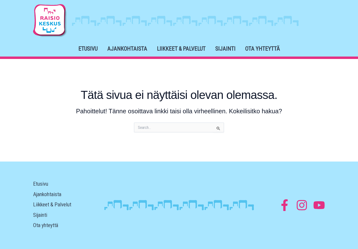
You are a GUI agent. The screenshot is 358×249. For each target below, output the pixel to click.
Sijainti (225, 49)
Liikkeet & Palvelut (181, 49)
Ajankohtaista (127, 49)
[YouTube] (319, 205)
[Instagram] (302, 205)
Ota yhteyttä (262, 49)
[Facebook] (284, 205)
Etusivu (88, 49)
